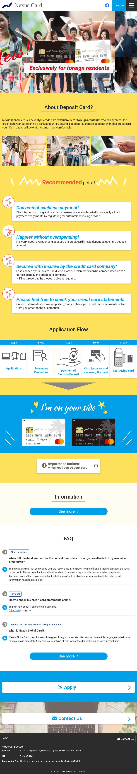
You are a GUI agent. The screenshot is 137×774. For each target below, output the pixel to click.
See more (69, 656)
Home (5, 738)
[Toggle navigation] (131, 5)
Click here (14, 610)
